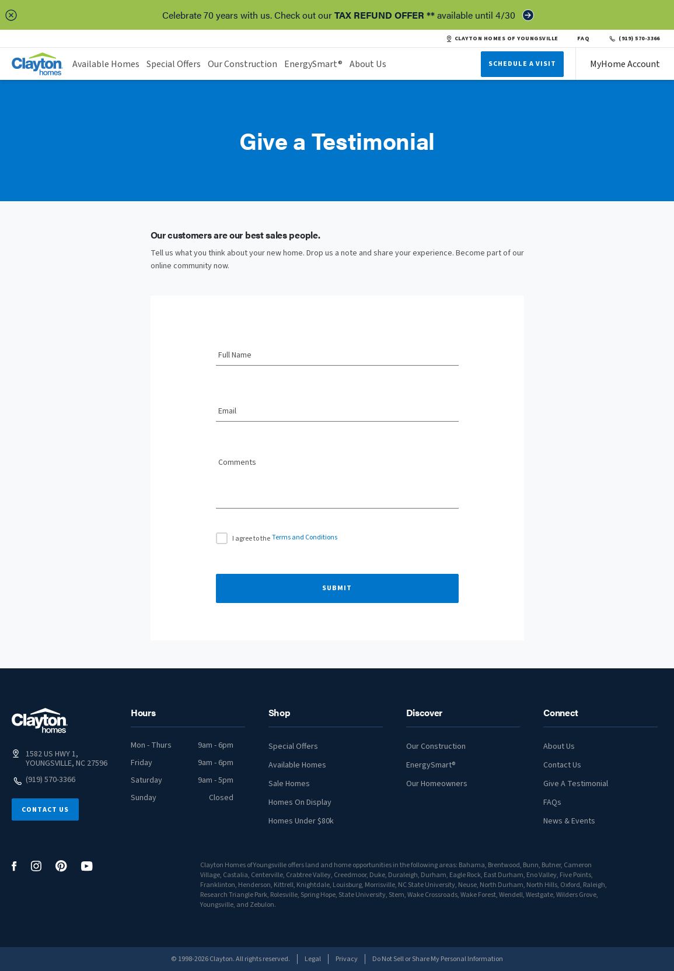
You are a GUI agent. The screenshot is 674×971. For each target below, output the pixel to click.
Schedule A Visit (522, 64)
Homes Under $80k (301, 821)
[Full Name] (337, 356)
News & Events (569, 821)
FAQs (552, 802)
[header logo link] (37, 63)
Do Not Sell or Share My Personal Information (437, 959)
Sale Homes (289, 784)
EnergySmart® (313, 64)
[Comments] (337, 486)
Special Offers (173, 64)
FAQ (583, 38)
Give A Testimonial (575, 784)
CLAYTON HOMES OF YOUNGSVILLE (502, 38)
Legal (313, 959)
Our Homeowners (436, 784)
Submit (337, 588)
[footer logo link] (40, 720)
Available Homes (105, 64)
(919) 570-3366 (634, 38)
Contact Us (45, 810)
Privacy (347, 959)
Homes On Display (299, 802)
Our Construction (242, 64)
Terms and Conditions (304, 537)
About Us (368, 64)
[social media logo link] (14, 866)
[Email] (337, 412)
